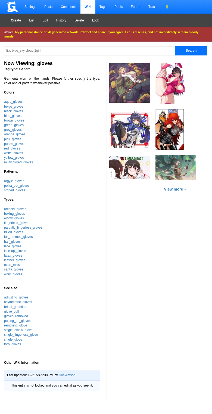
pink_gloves (12, 139)
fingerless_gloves (16, 223)
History (61, 20)
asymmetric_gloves (18, 302)
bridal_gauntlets (15, 307)
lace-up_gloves (15, 251)
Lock (95, 20)
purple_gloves (14, 144)
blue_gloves (12, 116)
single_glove (13, 339)
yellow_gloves (14, 158)
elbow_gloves (14, 218)
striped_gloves (14, 190)
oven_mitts (12, 265)
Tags (102, 7)
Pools (118, 7)
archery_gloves (15, 209)
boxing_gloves (14, 214)
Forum (135, 7)
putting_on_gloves (17, 321)
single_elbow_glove (18, 330)
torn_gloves (12, 344)
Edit (45, 20)
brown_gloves (14, 120)
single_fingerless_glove (21, 335)
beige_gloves (13, 106)
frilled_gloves (13, 232)
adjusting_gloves (16, 297)
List (31, 20)
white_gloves (13, 153)
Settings (30, 7)
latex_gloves (13, 255)
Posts (48, 7)
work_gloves (13, 274)
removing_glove (15, 325)
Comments (68, 7)
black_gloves (13, 111)
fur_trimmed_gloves (18, 237)
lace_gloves (12, 246)
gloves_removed (16, 316)
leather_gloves (14, 260)
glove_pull (11, 311)
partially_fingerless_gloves (23, 227)
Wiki (88, 7)
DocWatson (67, 375)
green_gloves (14, 125)
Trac (151, 7)
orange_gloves (15, 134)
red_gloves (12, 148)
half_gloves (12, 242)
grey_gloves (13, 130)
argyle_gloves (14, 181)
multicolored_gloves (18, 162)
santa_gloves (13, 269)
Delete (79, 20)
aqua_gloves (13, 102)
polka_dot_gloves (16, 186)
